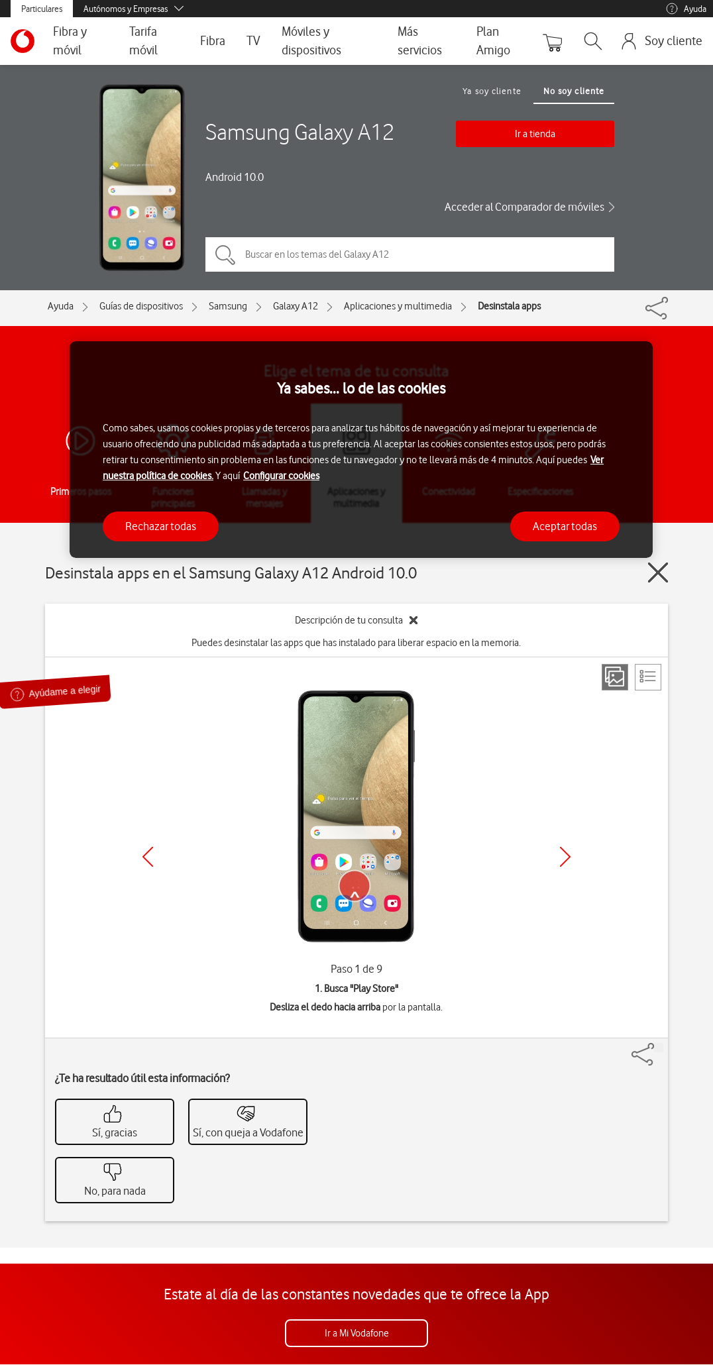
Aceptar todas (565, 526)
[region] (361, 449)
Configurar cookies (281, 476)
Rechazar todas (160, 526)
